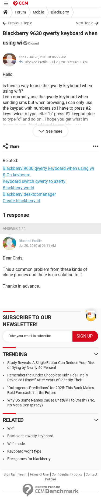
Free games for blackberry (29, 459)
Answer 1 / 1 (14, 228)
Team (22, 474)
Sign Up (9, 474)
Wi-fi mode (16, 444)
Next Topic (84, 23)
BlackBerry (60, 12)
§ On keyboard (16, 174)
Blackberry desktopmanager (29, 194)
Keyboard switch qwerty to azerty (34, 181)
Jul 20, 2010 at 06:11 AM (69, 62)
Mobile (38, 12)
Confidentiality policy (67, 474)
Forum (20, 12)
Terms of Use (39, 474)
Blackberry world (18, 187)
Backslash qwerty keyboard (30, 436)
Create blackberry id (21, 200)
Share (14, 146)
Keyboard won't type (24, 451)
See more (53, 131)
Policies (50, 479)
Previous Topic (20, 23)
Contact (91, 474)
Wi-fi (11, 428)
